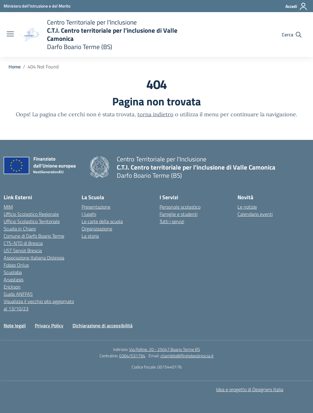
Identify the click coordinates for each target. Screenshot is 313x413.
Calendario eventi (255, 214)
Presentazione (96, 206)
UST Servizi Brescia (23, 250)
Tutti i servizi (172, 221)
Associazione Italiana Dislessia (34, 257)
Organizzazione (97, 228)
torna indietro (155, 114)
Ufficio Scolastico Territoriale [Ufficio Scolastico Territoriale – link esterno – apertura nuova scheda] (32, 221)
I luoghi (89, 214)
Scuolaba (13, 272)
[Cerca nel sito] (291, 34)
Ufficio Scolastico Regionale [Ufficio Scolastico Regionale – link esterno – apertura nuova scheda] (31, 214)
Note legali (15, 325)
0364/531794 (132, 355)
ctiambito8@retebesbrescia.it (187, 355)
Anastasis (13, 279)
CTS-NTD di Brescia (23, 243)
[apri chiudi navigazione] (10, 34)
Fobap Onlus (16, 265)
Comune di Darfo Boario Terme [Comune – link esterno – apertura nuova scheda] (34, 236)
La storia (90, 236)
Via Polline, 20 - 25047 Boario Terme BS (164, 349)
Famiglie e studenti (178, 214)
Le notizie (247, 206)
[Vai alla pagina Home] (14, 66)
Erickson (12, 286)
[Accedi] (296, 6)
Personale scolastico (180, 206)
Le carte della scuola (102, 221)
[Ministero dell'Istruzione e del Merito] (37, 6)
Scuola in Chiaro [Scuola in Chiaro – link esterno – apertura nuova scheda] (20, 228)
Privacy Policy (49, 325)
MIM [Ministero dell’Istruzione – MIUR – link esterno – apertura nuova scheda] (8, 206)
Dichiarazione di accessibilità (102, 325)
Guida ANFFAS (18, 294)
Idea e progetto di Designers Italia (249, 389)
